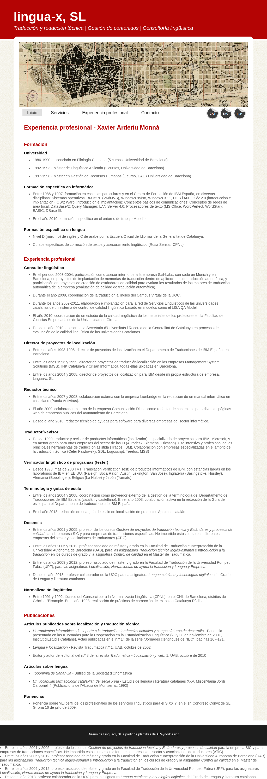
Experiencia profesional (105, 112)
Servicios (60, 112)
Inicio (32, 112)
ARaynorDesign (167, 734)
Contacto (150, 112)
